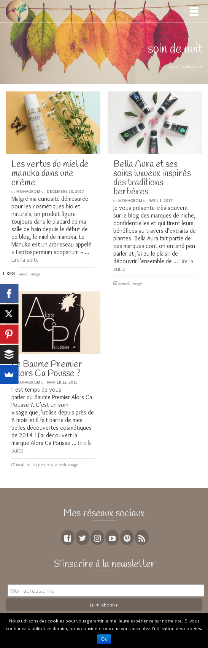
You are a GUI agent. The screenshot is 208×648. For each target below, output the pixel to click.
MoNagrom (28, 191)
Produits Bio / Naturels (34, 464)
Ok (104, 639)
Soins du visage (28, 274)
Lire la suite (25, 259)
